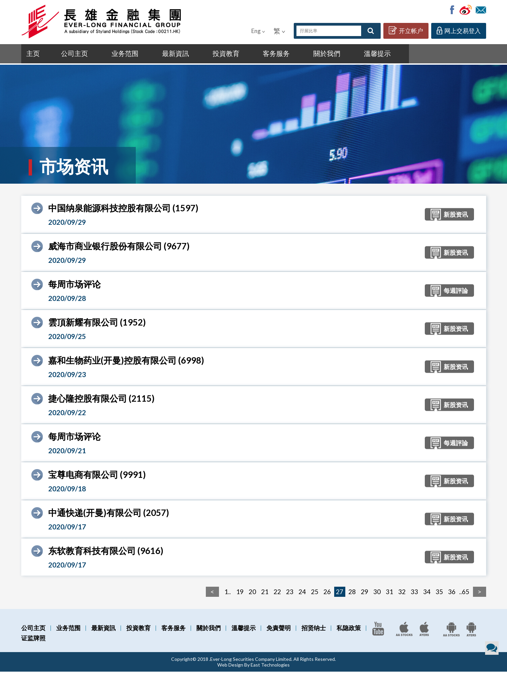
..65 (464, 595)
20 (252, 595)
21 (264, 595)
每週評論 (441, 294)
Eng (258, 30)
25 (314, 595)
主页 (34, 55)
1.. (227, 595)
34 (427, 595)
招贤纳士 (314, 631)
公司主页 (69, 55)
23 (289, 595)
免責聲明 (278, 631)
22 (277, 595)
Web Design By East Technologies (253, 668)
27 (339, 595)
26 (327, 595)
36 (451, 595)
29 (364, 595)
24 (302, 595)
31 (389, 595)
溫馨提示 (324, 55)
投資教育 (196, 55)
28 (352, 595)
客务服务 (239, 55)
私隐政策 (349, 631)
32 (402, 595)
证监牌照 (33, 641)
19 (240, 595)
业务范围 (111, 55)
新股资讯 (441, 218)
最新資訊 (154, 55)
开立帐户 (406, 30)
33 (414, 595)
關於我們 (281, 55)
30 (377, 595)
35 (439, 595)
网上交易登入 (459, 30)
